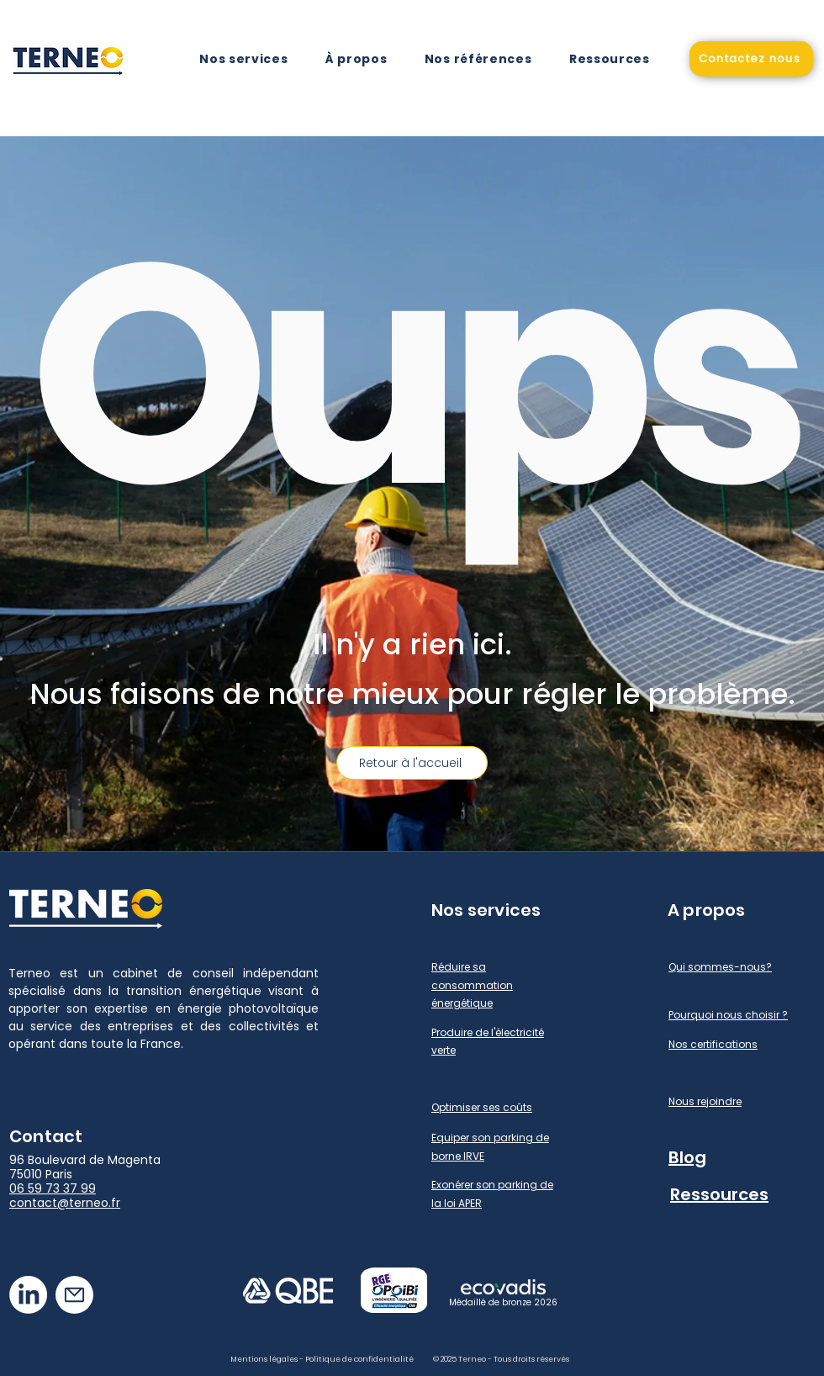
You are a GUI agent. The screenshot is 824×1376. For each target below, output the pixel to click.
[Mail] (74, 1295)
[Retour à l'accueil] (412, 763)
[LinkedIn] (28, 1295)
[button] (244, 59)
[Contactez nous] (751, 59)
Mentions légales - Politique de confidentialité (322, 1359)
